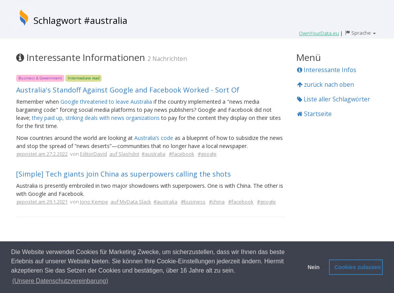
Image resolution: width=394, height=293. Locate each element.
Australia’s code (153, 137)
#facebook (181, 153)
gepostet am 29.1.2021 (42, 201)
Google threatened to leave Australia (106, 101)
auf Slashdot (124, 153)
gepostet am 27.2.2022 (42, 153)
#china (217, 201)
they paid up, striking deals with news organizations (96, 117)
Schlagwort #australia (80, 20)
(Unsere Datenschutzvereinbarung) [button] (60, 281)
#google (207, 153)
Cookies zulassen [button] (357, 267)
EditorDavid (93, 153)
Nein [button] (313, 267)
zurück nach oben (325, 84)
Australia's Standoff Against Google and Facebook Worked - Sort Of (127, 89)
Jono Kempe (94, 201)
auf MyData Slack (130, 201)
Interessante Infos (326, 70)
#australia (153, 153)
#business (193, 201)
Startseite (314, 113)
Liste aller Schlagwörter (333, 99)
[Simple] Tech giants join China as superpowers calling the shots (123, 173)
